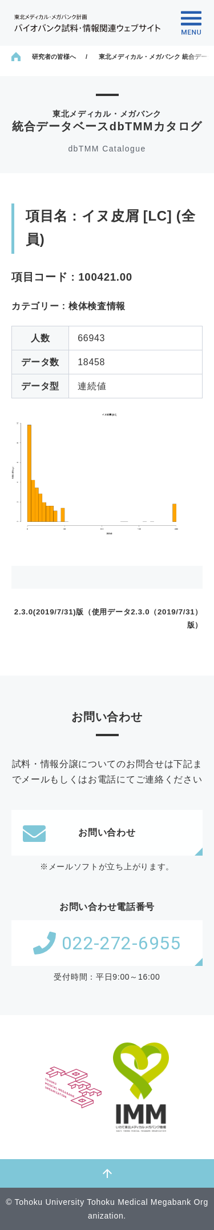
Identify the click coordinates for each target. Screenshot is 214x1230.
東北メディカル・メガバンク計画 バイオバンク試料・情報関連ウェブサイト (87, 23)
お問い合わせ (79, 832)
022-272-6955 (106, 943)
